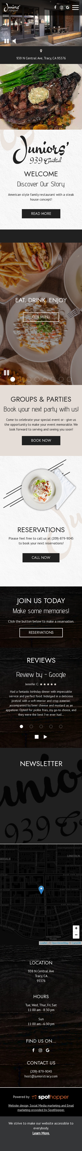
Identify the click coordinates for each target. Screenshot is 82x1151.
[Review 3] (41, 726)
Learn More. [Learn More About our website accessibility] (41, 1133)
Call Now (36, 558)
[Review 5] (60, 726)
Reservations (41, 632)
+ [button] (76, 928)
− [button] (76, 935)
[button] (6, 40)
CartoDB (76, 943)
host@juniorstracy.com (41, 1076)
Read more (36, 214)
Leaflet (43, 943)
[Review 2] (31, 726)
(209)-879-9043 (62, 538)
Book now (36, 441)
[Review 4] (50, 726)
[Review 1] (21, 726)
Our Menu (41, 317)
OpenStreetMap (60, 943)
